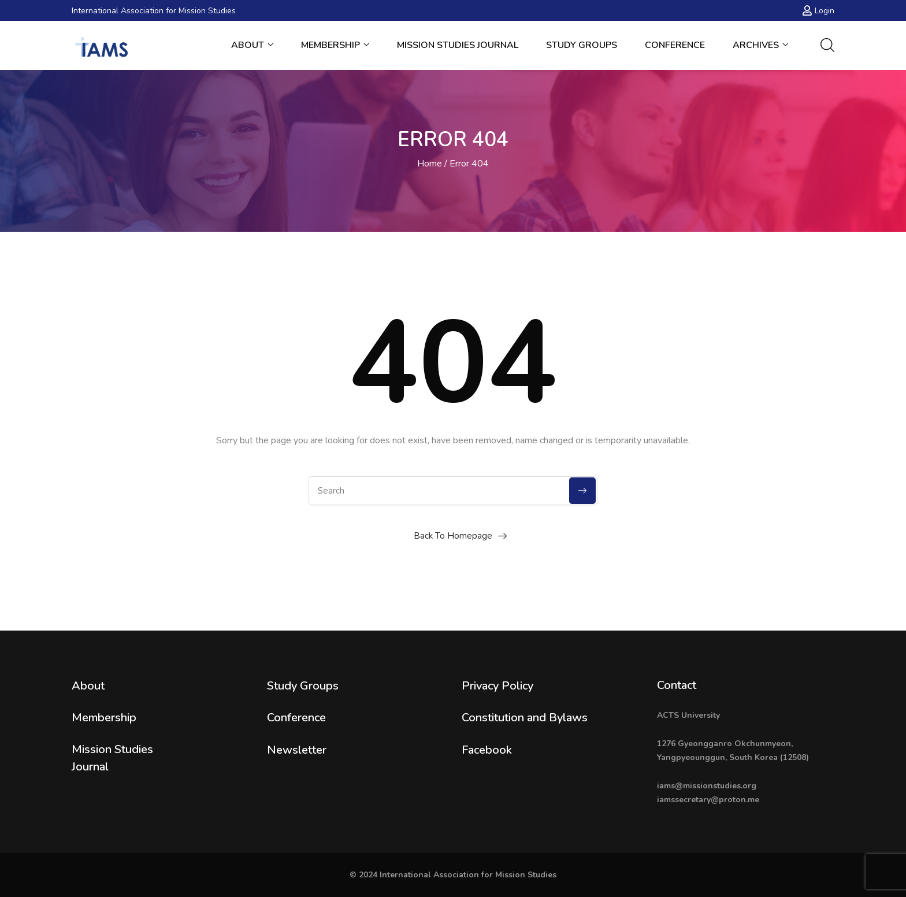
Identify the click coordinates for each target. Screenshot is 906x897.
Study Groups (581, 45)
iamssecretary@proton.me (708, 799)
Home (429, 163)
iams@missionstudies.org (706, 785)
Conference (675, 45)
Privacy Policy (497, 686)
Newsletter (296, 750)
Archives (760, 45)
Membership (335, 45)
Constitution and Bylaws (525, 717)
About (252, 45)
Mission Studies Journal (457, 45)
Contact (676, 685)
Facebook (487, 750)
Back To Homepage (453, 536)
